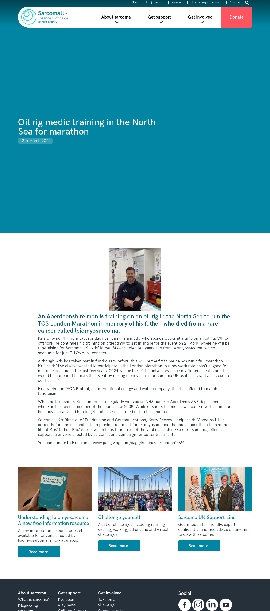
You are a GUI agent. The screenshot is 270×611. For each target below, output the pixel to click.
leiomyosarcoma (187, 348)
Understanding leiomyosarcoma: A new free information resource (54, 520)
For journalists (155, 2)
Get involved (200, 17)
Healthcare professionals (206, 2)
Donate (237, 17)
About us (235, 2)
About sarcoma (116, 17)
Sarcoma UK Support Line (207, 517)
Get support (159, 17)
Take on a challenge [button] (106, 602)
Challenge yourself (119, 517)
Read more (38, 552)
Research (177, 2)
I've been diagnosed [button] (67, 602)
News (135, 2)
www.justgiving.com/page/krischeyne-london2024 (138, 442)
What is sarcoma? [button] (34, 599)
